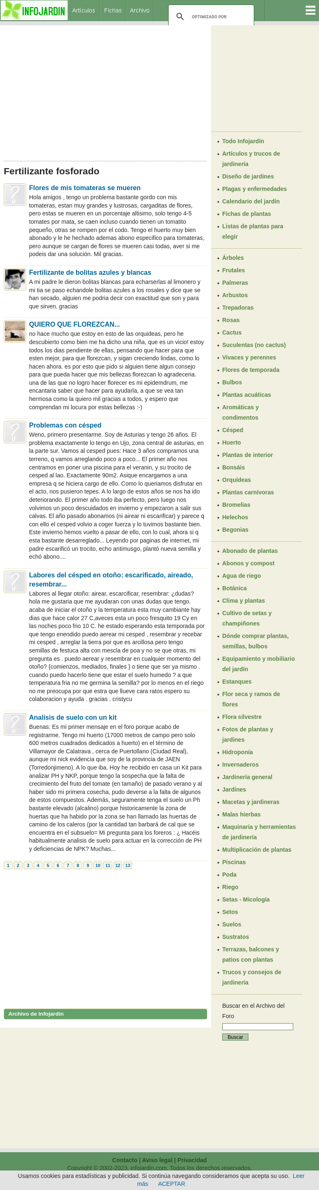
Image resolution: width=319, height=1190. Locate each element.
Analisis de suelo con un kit (73, 717)
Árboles (233, 257)
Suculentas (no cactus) (254, 345)
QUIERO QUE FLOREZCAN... (74, 324)
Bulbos (232, 382)
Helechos (235, 517)
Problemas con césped (65, 425)
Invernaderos (240, 764)
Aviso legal (157, 1160)
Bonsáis (233, 467)
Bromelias (236, 504)
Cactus (232, 332)
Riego (230, 887)
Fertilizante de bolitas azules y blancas (90, 272)
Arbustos (235, 295)
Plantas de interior (247, 455)
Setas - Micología (246, 899)
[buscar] (210, 17)
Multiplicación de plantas (256, 849)
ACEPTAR (171, 1183)
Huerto (231, 442)
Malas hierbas (241, 814)
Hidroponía (237, 752)
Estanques (237, 681)
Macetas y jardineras (251, 802)
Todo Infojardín (243, 141)
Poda (229, 874)
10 (97, 865)
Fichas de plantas (246, 213)
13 (127, 865)
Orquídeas (236, 479)
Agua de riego (241, 575)
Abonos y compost (248, 563)
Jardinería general (247, 777)
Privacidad (192, 1160)
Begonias (235, 529)
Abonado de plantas (250, 550)
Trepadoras (237, 307)
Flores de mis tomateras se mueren (85, 187)
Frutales (233, 270)
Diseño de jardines (248, 176)
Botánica (234, 588)
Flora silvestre (242, 717)
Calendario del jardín (251, 201)
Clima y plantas (243, 600)
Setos (230, 912)
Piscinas (234, 862)
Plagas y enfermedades (254, 189)
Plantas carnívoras (248, 492)
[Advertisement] (105, 90)
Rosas (231, 320)
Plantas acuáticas (246, 394)
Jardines (234, 789)
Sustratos (235, 936)
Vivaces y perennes (249, 357)
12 (117, 865)
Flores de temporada (251, 370)
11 (107, 865)
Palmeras (235, 282)
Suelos (231, 924)
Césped (232, 430)
